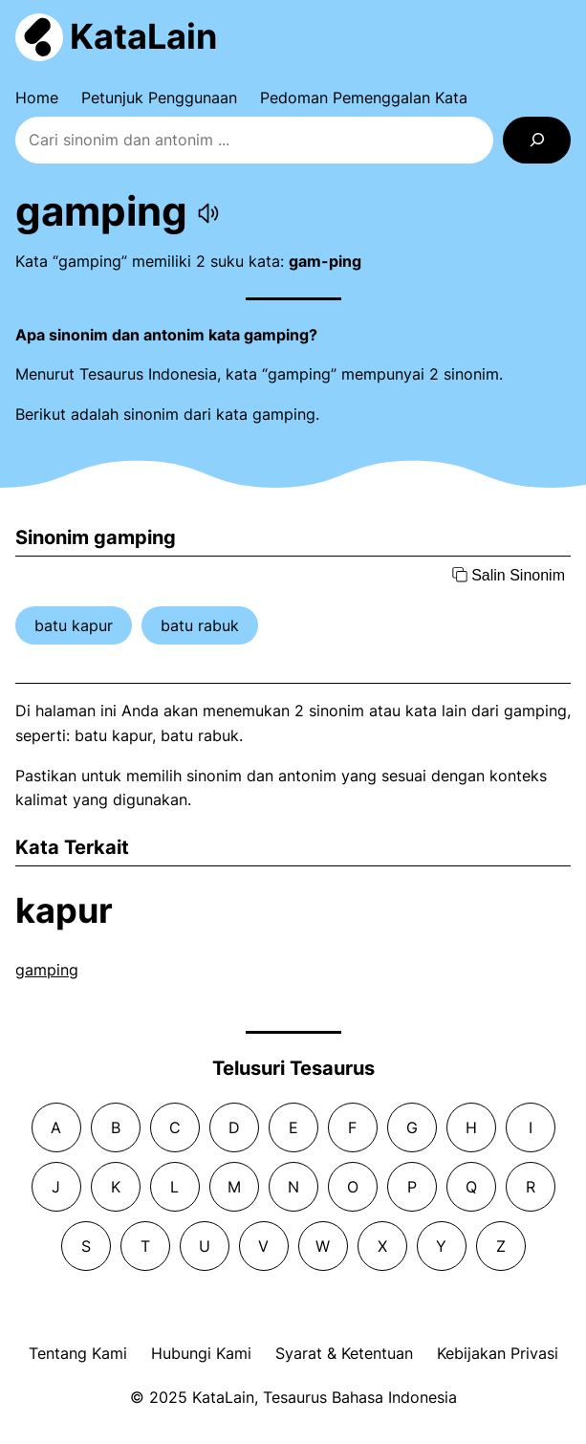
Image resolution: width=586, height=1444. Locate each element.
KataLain (143, 36)
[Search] (537, 140)
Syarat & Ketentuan (344, 1353)
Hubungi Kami (201, 1353)
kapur (64, 910)
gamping (46, 969)
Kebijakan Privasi (497, 1353)
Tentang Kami (78, 1353)
